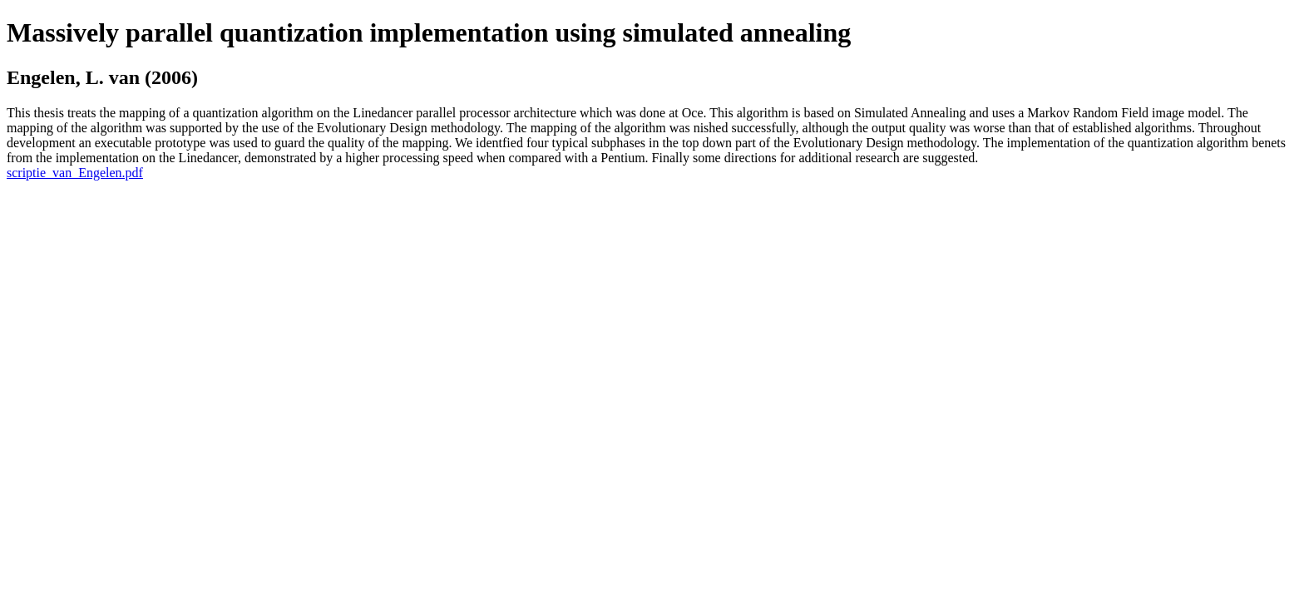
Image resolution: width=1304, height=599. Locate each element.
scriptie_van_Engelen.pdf (75, 173)
